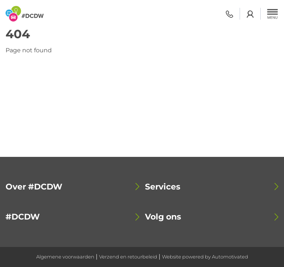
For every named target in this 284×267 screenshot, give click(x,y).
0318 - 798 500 (229, 14)
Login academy (250, 14)
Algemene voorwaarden (65, 257)
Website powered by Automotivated (205, 257)
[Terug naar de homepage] (25, 14)
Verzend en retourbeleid (128, 257)
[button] (272, 14)
